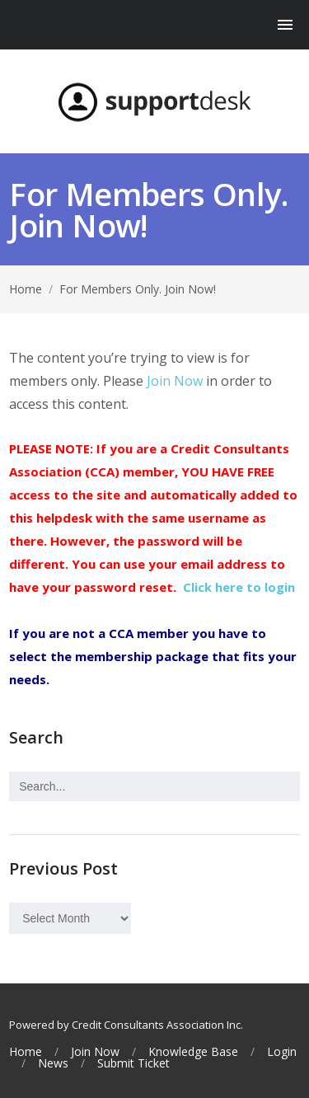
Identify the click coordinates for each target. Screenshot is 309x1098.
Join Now (175, 381)
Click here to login (239, 587)
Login (282, 1052)
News (53, 1063)
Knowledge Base (193, 1052)
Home (25, 289)
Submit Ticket (133, 1063)
